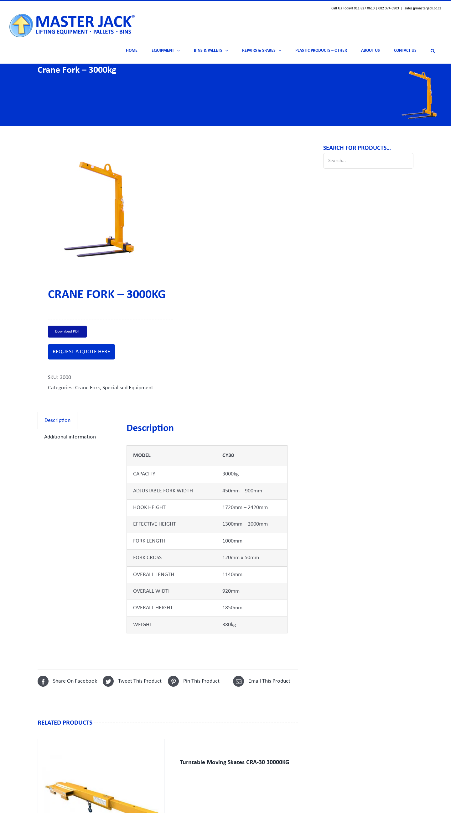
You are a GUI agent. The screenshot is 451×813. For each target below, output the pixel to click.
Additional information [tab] (70, 437)
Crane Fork (87, 388)
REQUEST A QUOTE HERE (81, 352)
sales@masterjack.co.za (423, 8)
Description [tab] (57, 420)
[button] (432, 50)
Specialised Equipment (127, 388)
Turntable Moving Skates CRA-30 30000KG (234, 762)
